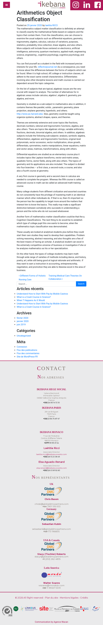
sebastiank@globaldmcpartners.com (51, 529)
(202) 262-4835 (52, 559)
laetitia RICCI (51, 25)
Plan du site (51, 597)
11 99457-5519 (51, 588)
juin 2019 (21, 324)
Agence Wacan (61, 622)
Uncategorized (24, 335)
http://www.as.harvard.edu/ (30, 114)
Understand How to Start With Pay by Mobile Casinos (42, 293)
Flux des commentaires (28, 353)
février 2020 (22, 318)
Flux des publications (27, 350)
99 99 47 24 (51, 443)
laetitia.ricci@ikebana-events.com (51, 454)
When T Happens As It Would (31, 300)
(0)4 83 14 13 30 (51, 402)
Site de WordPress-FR (27, 356)
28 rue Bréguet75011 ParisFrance (51, 414)
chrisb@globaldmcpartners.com (51, 504)
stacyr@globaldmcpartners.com (51, 556)
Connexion (22, 347)
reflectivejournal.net (47, 67)
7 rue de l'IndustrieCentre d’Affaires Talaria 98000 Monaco (51, 438)
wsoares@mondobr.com (51, 585)
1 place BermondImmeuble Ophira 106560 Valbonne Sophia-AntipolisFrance (51, 396)
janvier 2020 (23, 321)
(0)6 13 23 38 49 (51, 457)
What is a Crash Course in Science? (34, 297)
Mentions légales (69, 597)
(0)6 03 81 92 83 (51, 470)
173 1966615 (51, 531)
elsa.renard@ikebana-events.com (51, 468)
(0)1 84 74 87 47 (51, 419)
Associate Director (51, 452)
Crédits (84, 597)
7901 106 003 (51, 506)
